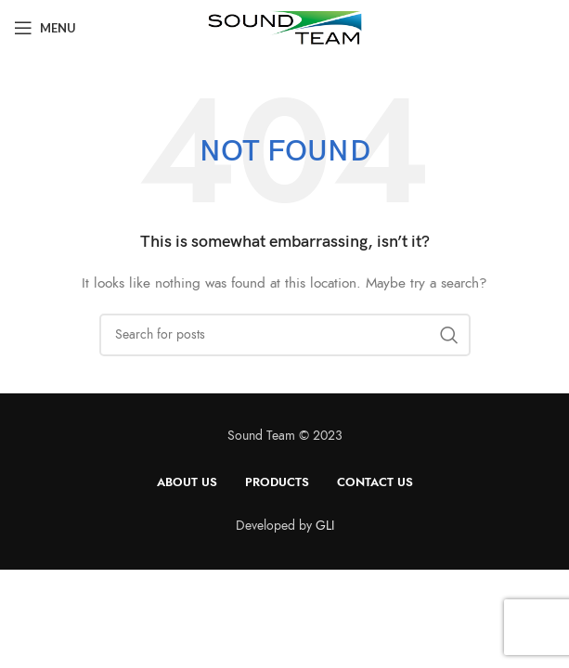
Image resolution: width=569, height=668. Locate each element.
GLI (325, 525)
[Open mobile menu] (45, 27)
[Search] (285, 335)
